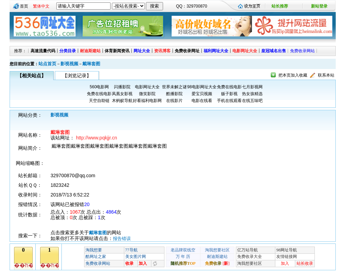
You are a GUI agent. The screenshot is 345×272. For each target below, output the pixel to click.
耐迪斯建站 (90, 50)
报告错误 (122, 238)
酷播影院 (174, 93)
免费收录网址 (187, 50)
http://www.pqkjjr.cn (96, 137)
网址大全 (142, 50)
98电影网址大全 (201, 86)
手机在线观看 (229, 100)
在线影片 (174, 100)
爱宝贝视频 (202, 93)
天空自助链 (99, 100)
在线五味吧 (252, 100)
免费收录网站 (302, 50)
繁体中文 (41, 6)
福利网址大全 (216, 50)
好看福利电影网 (147, 100)
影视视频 (69, 63)
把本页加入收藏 (292, 75)
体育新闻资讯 (117, 50)
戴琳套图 (91, 63)
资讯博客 (162, 50)
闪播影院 (122, 86)
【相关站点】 (31, 75)
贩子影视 (229, 93)
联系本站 (326, 75)
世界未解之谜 (174, 86)
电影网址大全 (244, 50)
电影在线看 (202, 100)
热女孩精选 (252, 93)
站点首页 (47, 63)
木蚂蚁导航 (122, 100)
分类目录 (67, 50)
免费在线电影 (229, 86)
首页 (24, 6)
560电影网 (99, 86)
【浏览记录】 (76, 75)
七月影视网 (252, 86)
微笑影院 (147, 93)
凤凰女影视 (122, 93)
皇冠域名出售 (273, 50)
